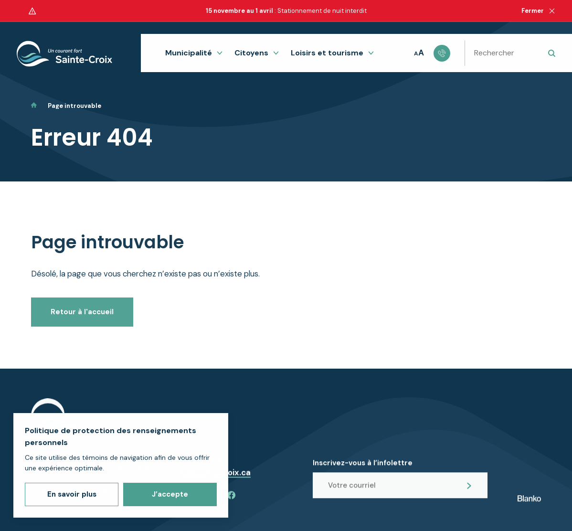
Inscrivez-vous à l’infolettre (363, 469)
